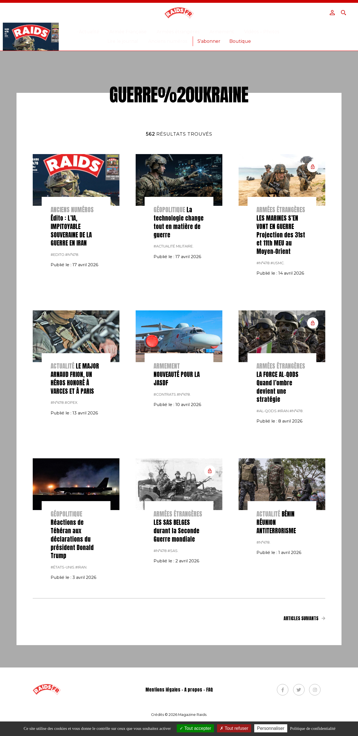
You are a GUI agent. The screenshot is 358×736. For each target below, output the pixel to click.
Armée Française (128, 31)
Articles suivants (304, 694)
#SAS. (173, 627)
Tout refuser (234, 728)
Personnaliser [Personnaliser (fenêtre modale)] (270, 728)
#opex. (71, 478)
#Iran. (283, 487)
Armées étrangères (178, 31)
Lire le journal (122, 41)
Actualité (89, 31)
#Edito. (58, 331)
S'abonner (208, 41)
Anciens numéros (167, 41)
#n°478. (72, 331)
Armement (221, 31)
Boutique (240, 41)
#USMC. (277, 339)
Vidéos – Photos (261, 31)
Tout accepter (195, 728)
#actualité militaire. (174, 322)
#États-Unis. (63, 643)
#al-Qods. (266, 487)
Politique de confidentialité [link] (312, 728)
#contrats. (165, 470)
